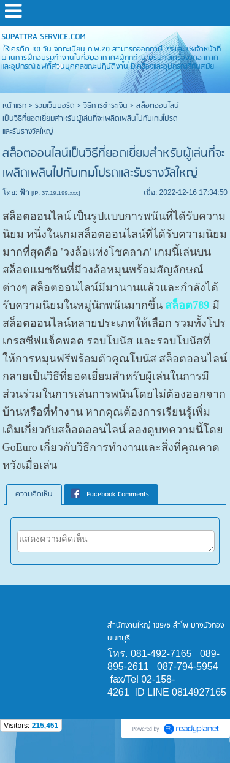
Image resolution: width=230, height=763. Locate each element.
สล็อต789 (187, 305)
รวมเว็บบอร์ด (55, 105)
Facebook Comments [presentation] (110, 494)
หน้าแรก (14, 105)
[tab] (34, 494)
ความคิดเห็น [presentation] (34, 494)
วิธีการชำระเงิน (105, 105)
